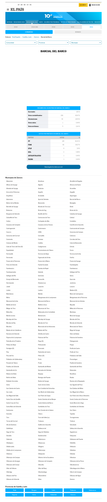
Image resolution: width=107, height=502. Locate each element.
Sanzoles (9, 414)
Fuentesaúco (10, 268)
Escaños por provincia (51, 22)
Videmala (9, 439)
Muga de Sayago (75, 330)
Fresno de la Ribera (44, 261)
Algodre (40, 185)
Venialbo (8, 435)
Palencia (73, 490)
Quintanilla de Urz (11, 370)
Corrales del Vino (75, 239)
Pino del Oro (10, 355)
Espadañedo (10, 250)
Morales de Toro (43, 323)
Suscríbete (83, 5)
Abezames (9, 181)
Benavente (41, 203)
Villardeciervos (74, 465)
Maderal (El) (73, 290)
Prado (40, 363)
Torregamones (74, 417)
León (53, 490)
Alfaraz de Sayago (11, 185)
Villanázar (73, 457)
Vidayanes (73, 435)
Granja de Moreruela (12, 279)
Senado (78, 32)
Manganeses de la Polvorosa (78, 297)
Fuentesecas (73, 268)
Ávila (14, 490)
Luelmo (40, 290)
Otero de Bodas (74, 334)
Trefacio (72, 421)
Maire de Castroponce (76, 294)
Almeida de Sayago (12, 188)
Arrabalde (41, 196)
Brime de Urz (74, 210)
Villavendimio (42, 475)
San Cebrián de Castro (13, 388)
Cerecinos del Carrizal (13, 236)
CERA (39, 232)
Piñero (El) (41, 355)
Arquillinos (9, 196)
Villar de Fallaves (11, 468)
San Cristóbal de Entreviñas (46, 388)
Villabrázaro (41, 439)
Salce (8, 385)
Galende (40, 272)
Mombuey (73, 312)
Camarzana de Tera (44, 217)
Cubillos (40, 243)
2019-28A (34, 27)
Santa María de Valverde (13, 406)
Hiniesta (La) (42, 283)
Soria (34, 495)
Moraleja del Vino (11, 319)
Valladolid (53, 495)
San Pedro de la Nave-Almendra (79, 395)
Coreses (40, 239)
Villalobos (73, 450)
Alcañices (41, 181)
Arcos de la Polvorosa (12, 192)
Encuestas (98, 22)
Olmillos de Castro (43, 334)
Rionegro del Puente (44, 377)
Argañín (40, 192)
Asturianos (9, 199)
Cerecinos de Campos (76, 232)
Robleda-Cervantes (12, 381)
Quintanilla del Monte (44, 366)
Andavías (41, 188)
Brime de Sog (42, 210)
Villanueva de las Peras (77, 461)
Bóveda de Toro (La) (44, 206)
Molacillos (9, 312)
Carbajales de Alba (43, 221)
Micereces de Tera (43, 308)
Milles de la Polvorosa (76, 308)
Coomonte (9, 239)
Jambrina (73, 283)
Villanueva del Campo (12, 465)
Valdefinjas (9, 428)
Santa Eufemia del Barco (45, 403)
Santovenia (9, 410)
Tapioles (72, 414)
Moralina (9, 326)
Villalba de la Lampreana (13, 450)
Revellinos (73, 374)
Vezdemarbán (42, 435)
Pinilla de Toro (74, 352)
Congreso (29, 32)
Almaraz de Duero (75, 185)
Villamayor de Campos (13, 457)
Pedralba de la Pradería (13, 341)
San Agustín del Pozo (76, 385)
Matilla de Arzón (11, 305)
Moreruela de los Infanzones (46, 326)
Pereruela (41, 348)
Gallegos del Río (11, 276)
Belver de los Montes (12, 203)
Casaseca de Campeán (13, 225)
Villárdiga (9, 472)
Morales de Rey (11, 323)
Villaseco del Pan (11, 475)
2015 (72, 27)
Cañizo (8, 221)
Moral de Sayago (75, 315)
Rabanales (73, 370)
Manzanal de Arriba (12, 301)
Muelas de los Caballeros (13, 330)
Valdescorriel (42, 428)
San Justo (9, 392)
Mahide (40, 294)
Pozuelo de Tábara (12, 363)
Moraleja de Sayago (44, 319)
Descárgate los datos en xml (53, 167)
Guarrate (72, 279)
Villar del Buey (42, 468)
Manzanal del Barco (44, 301)
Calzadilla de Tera (11, 217)
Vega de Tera (10, 432)
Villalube (72, 454)
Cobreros (72, 236)
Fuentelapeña (74, 265)
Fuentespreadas (11, 272)
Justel (8, 286)
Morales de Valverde (76, 323)
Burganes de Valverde (13, 214)
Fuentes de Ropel (43, 268)
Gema (71, 276)
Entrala (72, 246)
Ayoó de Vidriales (43, 199)
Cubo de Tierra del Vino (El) (14, 246)
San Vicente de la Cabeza (45, 410)
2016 (53, 27)
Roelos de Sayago (43, 381)
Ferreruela (9, 257)
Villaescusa (41, 443)
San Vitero (73, 410)
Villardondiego (42, 472)
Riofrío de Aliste (11, 377)
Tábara (40, 414)
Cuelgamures (42, 246)
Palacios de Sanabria (76, 337)
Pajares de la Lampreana (13, 337)
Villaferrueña (10, 446)
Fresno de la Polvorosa (13, 261)
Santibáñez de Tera (44, 406)
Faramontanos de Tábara (45, 250)
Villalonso (9, 454)
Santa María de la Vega (77, 403)
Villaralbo (41, 465)
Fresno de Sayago (75, 261)
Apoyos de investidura (68, 22)
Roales (72, 377)
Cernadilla (41, 236)
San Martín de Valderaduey (46, 392)
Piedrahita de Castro (44, 352)
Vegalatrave (73, 432)
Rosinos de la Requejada (77, 381)
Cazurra (8, 232)
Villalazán (73, 446)
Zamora (72, 479)
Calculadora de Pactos (85, 22)
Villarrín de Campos (76, 472)
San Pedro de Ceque (44, 395)
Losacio (72, 286)
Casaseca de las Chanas (45, 225)
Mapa (41, 22)
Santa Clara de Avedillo (13, 399)
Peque (72, 345)
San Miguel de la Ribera (77, 392)
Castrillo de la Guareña (76, 225)
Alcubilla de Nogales (76, 181)
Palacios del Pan (43, 337)
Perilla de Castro (75, 348)
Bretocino (9, 210)
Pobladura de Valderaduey (14, 359)
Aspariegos (73, 196)
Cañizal (72, 217)
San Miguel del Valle (12, 395)
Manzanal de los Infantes (77, 301)
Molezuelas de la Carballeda (46, 312)
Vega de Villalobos (43, 432)
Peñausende (42, 345)
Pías (7, 352)
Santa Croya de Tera (12, 403)
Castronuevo (42, 228)
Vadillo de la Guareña (44, 425)
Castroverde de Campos (77, 228)
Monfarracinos (10, 315)
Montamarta (42, 315)
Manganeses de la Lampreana (47, 297)
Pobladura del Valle (75, 355)
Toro (7, 417)
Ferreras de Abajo (43, 254)
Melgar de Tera (10, 308)
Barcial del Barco (75, 199)
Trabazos (41, 421)
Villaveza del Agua (75, 475)
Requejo (40, 374)
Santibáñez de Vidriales (77, 406)
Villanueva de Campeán (45, 461)
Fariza (72, 250)
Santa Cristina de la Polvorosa (79, 399)
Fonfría (72, 257)
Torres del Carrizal (11, 421)
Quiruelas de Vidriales (44, 370)
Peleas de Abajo (11, 345)
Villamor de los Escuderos (46, 457)
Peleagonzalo (74, 341)
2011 (91, 27)
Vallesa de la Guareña (76, 428)
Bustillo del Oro (42, 214)
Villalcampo (41, 450)
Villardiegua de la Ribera (77, 468)
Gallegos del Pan (75, 272)
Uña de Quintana (11, 425)
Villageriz (41, 446)
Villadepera (9, 443)
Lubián (8, 290)
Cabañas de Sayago (76, 214)
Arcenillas (73, 188)
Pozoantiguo (73, 359)
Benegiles (73, 203)
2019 (15, 27)
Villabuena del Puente (76, 439)
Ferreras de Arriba (75, 254)
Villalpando (41, 454)
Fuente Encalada (43, 265)
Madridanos (9, 294)
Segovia (14, 495)
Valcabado (73, 425)
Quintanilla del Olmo (76, 366)
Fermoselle (9, 254)
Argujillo (72, 192)
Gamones (41, 276)
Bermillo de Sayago (12, 206)
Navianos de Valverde (12, 334)
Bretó (71, 206)
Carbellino (73, 221)
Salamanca (92, 490)
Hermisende (10, 283)
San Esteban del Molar (76, 388)
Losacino (41, 286)
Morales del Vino (75, 319)
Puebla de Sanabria (76, 363)
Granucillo (41, 279)
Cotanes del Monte (11, 243)
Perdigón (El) (10, 348)
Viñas (39, 479)
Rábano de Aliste (11, 374)
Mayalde (72, 305)
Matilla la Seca (42, 305)
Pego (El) (40, 341)
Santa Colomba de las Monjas (47, 399)
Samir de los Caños (44, 385)
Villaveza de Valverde (12, 479)
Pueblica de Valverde (12, 366)
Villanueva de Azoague (13, 461)
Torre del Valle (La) (43, 417)
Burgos (34, 490)
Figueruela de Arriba (44, 257)
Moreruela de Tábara (76, 326)
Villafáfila (72, 443)
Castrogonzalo (10, 228)
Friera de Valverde (11, 265)
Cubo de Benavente (76, 243)
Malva (8, 297)
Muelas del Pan (42, 330)
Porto (39, 359)
